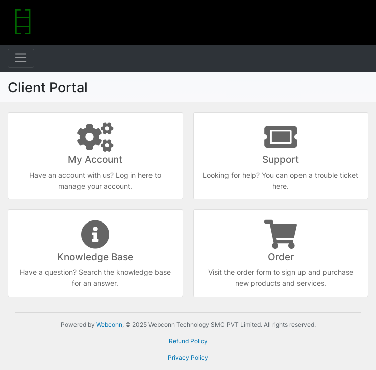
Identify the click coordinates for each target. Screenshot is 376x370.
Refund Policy (188, 341)
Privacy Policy (188, 357)
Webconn (109, 324)
